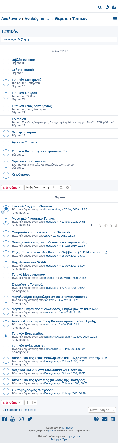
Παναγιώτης (51, 221)
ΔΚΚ (47, 235)
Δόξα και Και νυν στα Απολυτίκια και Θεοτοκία (47, 370)
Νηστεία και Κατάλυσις (29, 161)
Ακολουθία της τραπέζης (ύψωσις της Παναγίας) (48, 380)
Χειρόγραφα (21, 174)
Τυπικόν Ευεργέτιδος (28, 333)
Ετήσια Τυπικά (23, 70)
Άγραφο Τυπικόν (24, 142)
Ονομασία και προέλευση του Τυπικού (41, 232)
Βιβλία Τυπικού (23, 60)
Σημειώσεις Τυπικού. (27, 284)
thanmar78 (50, 277)
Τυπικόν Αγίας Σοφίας (28, 345)
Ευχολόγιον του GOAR (29, 262)
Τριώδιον (19, 119)
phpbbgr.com (73, 436)
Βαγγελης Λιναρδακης (57, 336)
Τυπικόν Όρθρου (24, 93)
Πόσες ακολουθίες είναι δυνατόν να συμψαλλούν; (49, 242)
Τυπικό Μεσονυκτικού (28, 274)
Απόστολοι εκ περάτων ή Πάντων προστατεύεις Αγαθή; (54, 321)
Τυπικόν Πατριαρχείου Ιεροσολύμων (39, 151)
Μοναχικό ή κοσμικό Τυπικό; (33, 218)
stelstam (49, 300)
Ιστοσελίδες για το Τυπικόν (32, 206)
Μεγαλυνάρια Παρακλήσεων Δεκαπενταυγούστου (49, 297)
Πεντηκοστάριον (24, 132)
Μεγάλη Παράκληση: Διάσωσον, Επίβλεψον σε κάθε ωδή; (55, 309)
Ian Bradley (67, 428)
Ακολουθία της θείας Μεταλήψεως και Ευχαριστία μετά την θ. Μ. (60, 358)
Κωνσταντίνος (52, 209)
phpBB (51, 430)
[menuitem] (100, 8)
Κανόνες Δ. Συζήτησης (17, 39)
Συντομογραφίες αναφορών (33, 390)
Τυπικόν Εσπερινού (27, 80)
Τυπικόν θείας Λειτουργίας (32, 106)
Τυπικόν (9, 31)
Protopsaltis (51, 349)
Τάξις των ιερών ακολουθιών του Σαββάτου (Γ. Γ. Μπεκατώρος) (59, 252)
